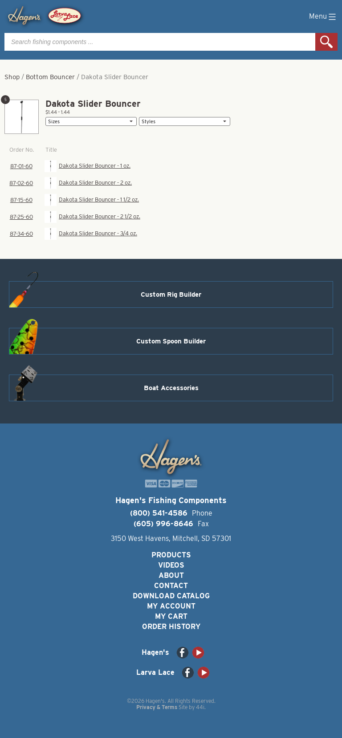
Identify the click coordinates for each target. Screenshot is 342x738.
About (171, 575)
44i (200, 707)
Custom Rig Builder (171, 294)
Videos (171, 565)
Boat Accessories (171, 388)
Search (326, 42)
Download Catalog (171, 596)
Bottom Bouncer (50, 77)
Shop (12, 77)
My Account (171, 606)
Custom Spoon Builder (171, 341)
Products (171, 555)
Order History (171, 626)
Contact (171, 585)
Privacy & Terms (156, 707)
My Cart (171, 616)
